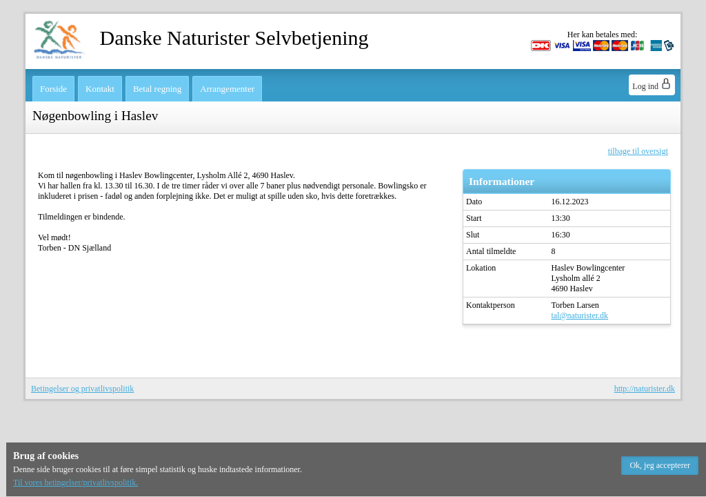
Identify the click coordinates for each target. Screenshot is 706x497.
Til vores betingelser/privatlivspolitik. (75, 482)
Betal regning (157, 89)
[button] (659, 465)
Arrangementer (227, 89)
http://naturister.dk (644, 388)
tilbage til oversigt (638, 151)
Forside (53, 89)
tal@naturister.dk (579, 315)
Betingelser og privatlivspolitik (82, 388)
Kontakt (99, 89)
